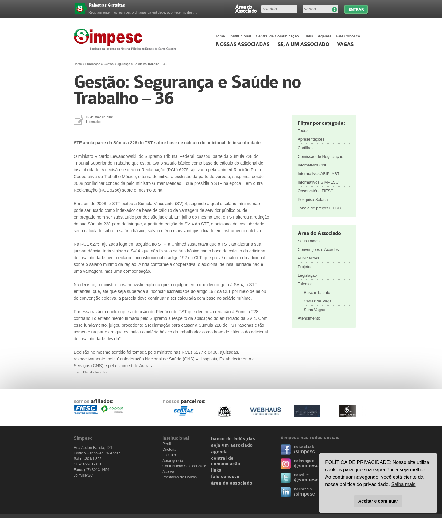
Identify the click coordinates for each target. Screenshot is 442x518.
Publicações (308, 258)
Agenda (324, 36)
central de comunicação (225, 461)
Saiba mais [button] (403, 484)
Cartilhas (305, 148)
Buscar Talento (317, 292)
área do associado (231, 483)
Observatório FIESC (315, 191)
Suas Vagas (314, 309)
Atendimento (309, 318)
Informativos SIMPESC (318, 182)
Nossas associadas (242, 44)
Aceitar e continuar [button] (378, 501)
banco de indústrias (233, 439)
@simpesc (306, 479)
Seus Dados (309, 241)
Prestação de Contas (179, 477)
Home (220, 36)
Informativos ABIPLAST (318, 173)
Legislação (307, 275)
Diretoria (169, 449)
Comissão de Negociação (320, 156)
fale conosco (225, 477)
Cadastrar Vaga (318, 301)
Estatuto (169, 455)
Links (308, 36)
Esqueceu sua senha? (334, 9)
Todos (303, 130)
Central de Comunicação (277, 36)
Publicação (92, 64)
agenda (219, 452)
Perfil (166, 444)
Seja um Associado (303, 44)
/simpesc (304, 451)
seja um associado (232, 445)
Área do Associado (246, 8)
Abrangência (172, 460)
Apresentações (311, 139)
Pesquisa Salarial (313, 199)
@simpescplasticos (317, 465)
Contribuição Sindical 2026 (184, 466)
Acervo (168, 471)
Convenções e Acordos (318, 249)
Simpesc (127, 39)
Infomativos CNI (312, 165)
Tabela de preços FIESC (319, 208)
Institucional (240, 36)
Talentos (305, 284)
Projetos (305, 266)
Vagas (345, 44)
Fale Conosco (348, 36)
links (216, 470)
